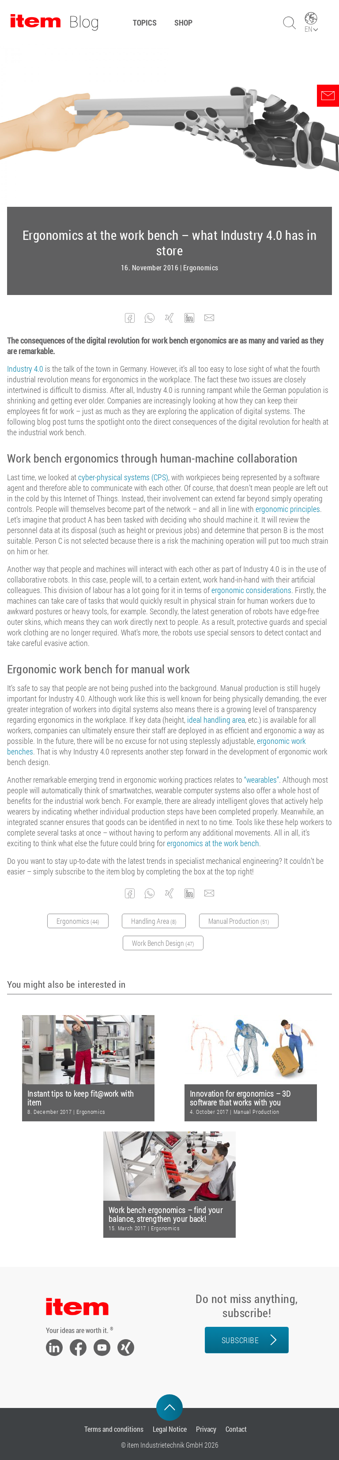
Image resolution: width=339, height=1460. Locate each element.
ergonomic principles (288, 509)
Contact (236, 1429)
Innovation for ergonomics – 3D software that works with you (240, 1098)
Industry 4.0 (25, 368)
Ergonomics (200, 267)
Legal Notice (170, 1429)
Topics (145, 22)
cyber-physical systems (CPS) (123, 477)
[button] (130, 318)
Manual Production (256, 1112)
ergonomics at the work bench (213, 843)
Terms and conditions (113, 1429)
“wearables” (261, 779)
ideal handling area (216, 719)
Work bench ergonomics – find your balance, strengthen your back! (165, 1214)
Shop (183, 22)
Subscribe (240, 1340)
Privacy (206, 1429)
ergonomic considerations (251, 590)
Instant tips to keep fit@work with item (80, 1098)
